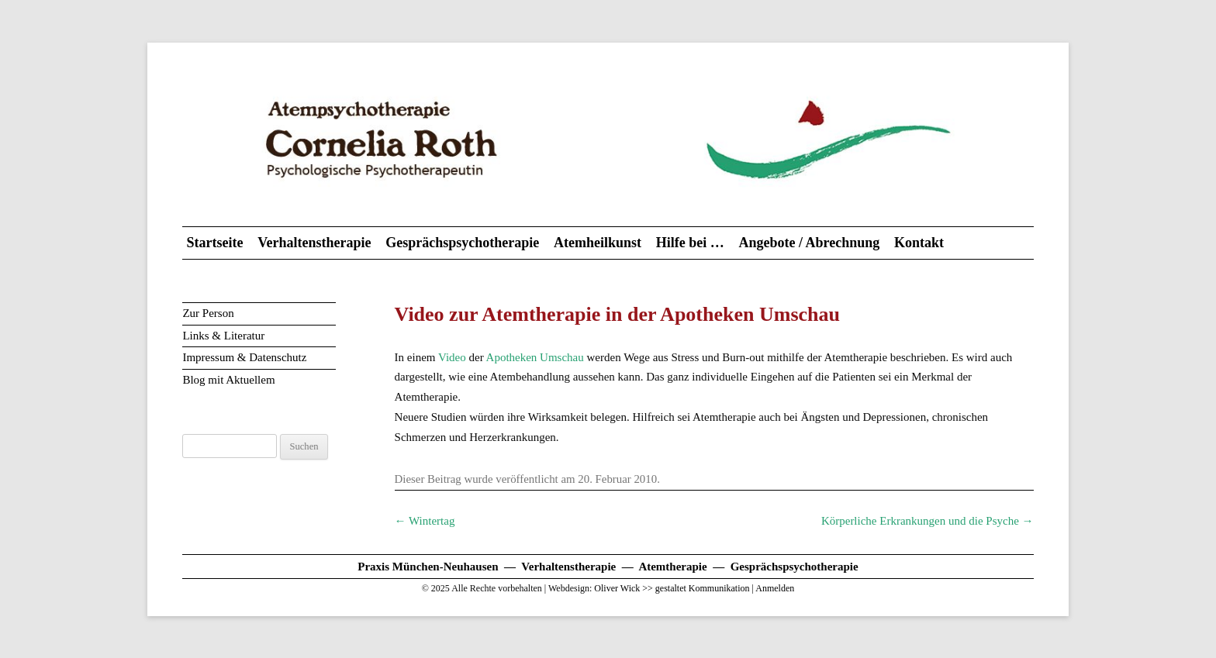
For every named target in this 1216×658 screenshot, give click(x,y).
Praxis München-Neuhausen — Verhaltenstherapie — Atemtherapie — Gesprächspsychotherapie (608, 566)
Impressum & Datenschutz (244, 357)
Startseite (214, 242)
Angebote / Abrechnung (808, 242)
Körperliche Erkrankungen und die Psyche (927, 521)
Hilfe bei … (690, 242)
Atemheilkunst (597, 242)
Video (452, 357)
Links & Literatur (223, 335)
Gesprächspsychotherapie (462, 242)
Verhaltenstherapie (314, 242)
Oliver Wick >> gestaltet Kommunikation (671, 588)
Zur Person (207, 313)
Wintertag (425, 521)
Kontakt (919, 242)
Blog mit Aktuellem (228, 380)
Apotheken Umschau (535, 357)
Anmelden (774, 588)
